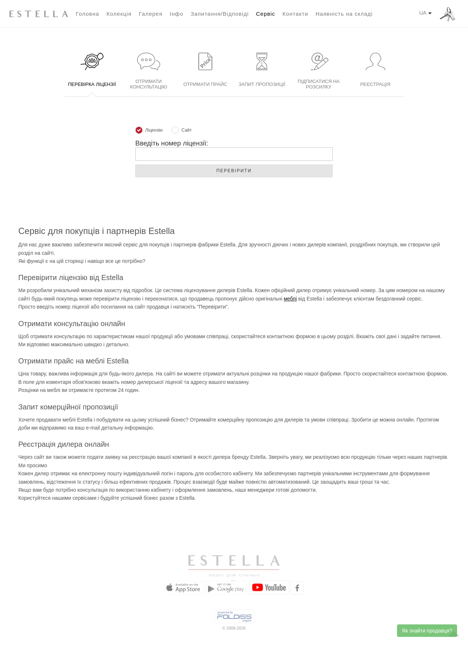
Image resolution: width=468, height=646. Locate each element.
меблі (290, 299)
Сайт (181, 130)
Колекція (118, 14)
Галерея (151, 14)
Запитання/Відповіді (219, 14)
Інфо (176, 14)
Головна (87, 14)
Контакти (295, 14)
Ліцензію (149, 130)
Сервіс (265, 14)
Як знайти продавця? (427, 631)
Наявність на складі (344, 14)
